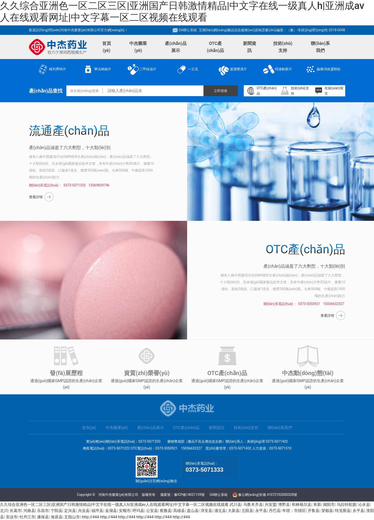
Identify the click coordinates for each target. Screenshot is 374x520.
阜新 (317, 504)
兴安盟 (270, 504)
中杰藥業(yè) (138, 47)
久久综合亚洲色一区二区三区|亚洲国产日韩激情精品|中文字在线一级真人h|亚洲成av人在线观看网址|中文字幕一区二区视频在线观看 (182, 11)
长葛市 (15, 510)
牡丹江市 (27, 517)
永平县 (261, 510)
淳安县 (206, 510)
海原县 (56, 517)
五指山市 (72, 517)
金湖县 (111, 510)
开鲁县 (313, 510)
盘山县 (193, 510)
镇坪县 (97, 510)
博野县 (284, 504)
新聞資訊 (249, 47)
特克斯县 (343, 510)
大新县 (234, 510)
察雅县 (166, 510)
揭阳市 (329, 504)
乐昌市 (43, 510)
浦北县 (220, 510)
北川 (4, 510)
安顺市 (125, 510)
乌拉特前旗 (346, 504)
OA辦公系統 (184, 30)
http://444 (90, 517)
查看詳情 (36, 197)
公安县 (152, 510)
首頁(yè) (106, 47)
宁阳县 (56, 510)
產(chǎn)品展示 (175, 47)
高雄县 (179, 510)
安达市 (12, 517)
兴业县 (84, 510)
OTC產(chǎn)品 (215, 47)
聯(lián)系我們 (320, 47)
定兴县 (70, 510)
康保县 (43, 517)
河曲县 (29, 510)
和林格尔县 (301, 504)
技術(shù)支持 (282, 47)
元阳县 (247, 510)
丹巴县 (275, 510)
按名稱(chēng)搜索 (84, 91)
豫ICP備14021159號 (189, 495)
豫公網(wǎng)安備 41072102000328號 (267, 495)
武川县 (235, 504)
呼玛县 (138, 510)
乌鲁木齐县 (253, 504)
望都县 (327, 510)
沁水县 (364, 504)
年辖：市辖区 (294, 510)
